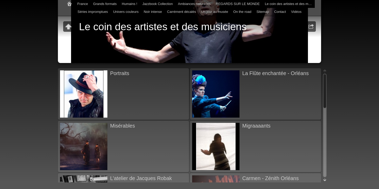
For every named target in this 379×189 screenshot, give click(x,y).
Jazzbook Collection (157, 4)
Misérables (122, 126)
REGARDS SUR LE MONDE (238, 4)
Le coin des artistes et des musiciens (290, 4)
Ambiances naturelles (194, 4)
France (82, 4)
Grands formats (105, 4)
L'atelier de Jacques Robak (141, 178)
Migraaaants (256, 126)
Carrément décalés (181, 12)
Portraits (119, 73)
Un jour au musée (214, 12)
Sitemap (262, 12)
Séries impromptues (93, 12)
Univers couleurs (126, 12)
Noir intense (153, 12)
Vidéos (296, 12)
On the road (242, 12)
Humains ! (129, 4)
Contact (280, 12)
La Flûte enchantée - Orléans (275, 73)
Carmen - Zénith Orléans (270, 178)
